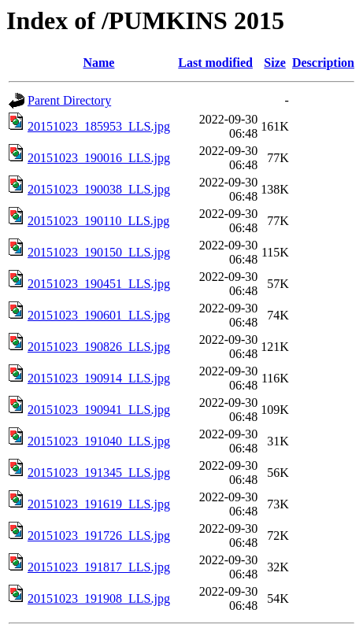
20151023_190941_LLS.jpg (99, 409)
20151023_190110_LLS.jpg (98, 220)
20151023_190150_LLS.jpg (99, 252)
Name (98, 62)
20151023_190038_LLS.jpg (99, 189)
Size (275, 62)
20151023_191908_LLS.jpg (99, 598)
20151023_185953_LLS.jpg (99, 126)
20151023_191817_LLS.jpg (99, 567)
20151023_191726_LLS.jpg (99, 535)
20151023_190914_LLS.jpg (99, 378)
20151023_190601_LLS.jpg (99, 315)
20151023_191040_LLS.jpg (99, 441)
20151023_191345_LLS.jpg (99, 472)
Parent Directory (69, 100)
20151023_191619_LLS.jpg (99, 504)
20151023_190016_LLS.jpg (99, 157)
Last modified (215, 62)
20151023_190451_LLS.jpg (99, 283)
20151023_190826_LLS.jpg (99, 346)
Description (323, 62)
